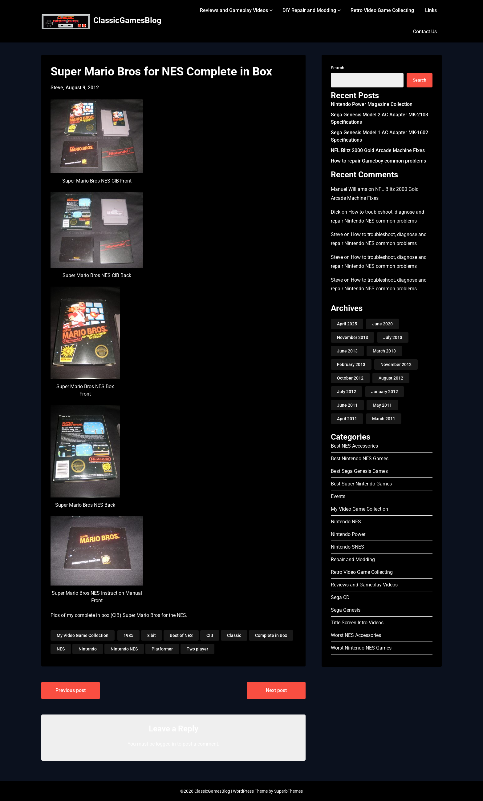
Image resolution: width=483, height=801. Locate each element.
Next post (276, 690)
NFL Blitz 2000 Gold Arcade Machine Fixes (378, 150)
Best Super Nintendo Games (361, 484)
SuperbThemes (288, 791)
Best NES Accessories (354, 446)
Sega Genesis (345, 610)
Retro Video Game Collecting (382, 10)
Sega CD (340, 597)
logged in (166, 744)
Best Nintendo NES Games (359, 458)
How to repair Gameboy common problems (378, 161)
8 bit (151, 635)
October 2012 (350, 378)
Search (337, 67)
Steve (337, 234)
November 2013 (352, 337)
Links (431, 10)
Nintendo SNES (347, 547)
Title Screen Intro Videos (357, 623)
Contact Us (425, 31)
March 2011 (383, 418)
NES (61, 648)
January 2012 (384, 391)
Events (338, 496)
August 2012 (391, 378)
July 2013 (392, 337)
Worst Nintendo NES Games (361, 648)
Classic (234, 635)
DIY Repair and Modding (309, 10)
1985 (128, 635)
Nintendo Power (348, 534)
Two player (197, 648)
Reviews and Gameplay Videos (234, 10)
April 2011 (347, 418)
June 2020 (382, 323)
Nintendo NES (124, 648)
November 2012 (396, 364)
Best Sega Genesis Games (359, 471)
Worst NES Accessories (356, 635)
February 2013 (351, 364)
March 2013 (384, 350)
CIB (209, 635)
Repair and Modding (353, 559)
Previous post (70, 690)
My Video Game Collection (82, 635)
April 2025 (347, 323)
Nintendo (88, 648)
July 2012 (346, 391)
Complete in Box (271, 635)
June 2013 (347, 350)
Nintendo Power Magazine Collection (371, 104)
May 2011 (382, 405)
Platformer (162, 648)
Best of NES (181, 635)
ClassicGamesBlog (127, 20)
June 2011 (347, 405)
